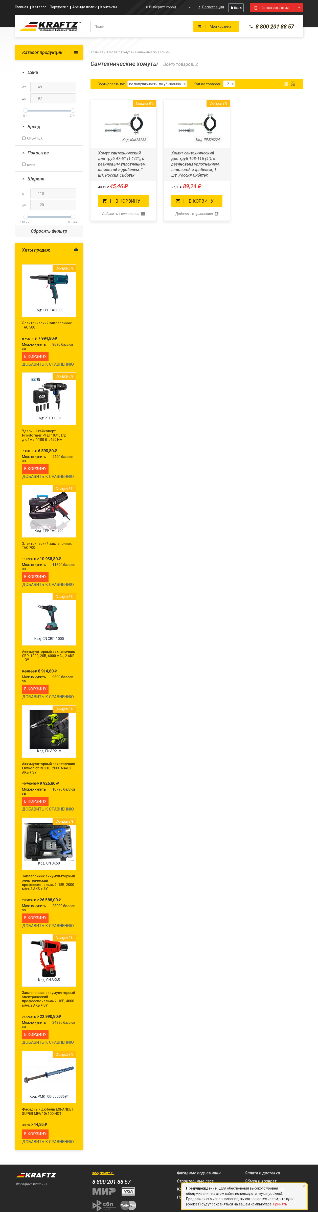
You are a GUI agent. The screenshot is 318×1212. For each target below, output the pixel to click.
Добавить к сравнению (48, 364)
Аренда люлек (84, 7)
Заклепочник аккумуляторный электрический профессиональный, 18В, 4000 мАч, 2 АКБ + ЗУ (48, 999)
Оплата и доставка (262, 1173)
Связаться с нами (275, 8)
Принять (280, 1204)
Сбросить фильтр (49, 231)
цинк (28, 165)
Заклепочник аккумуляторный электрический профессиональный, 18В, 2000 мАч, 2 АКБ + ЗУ (48, 882)
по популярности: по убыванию (157, 84)
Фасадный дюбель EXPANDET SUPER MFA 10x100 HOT (47, 1111)
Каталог (39, 7)
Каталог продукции (42, 52)
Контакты (108, 7)
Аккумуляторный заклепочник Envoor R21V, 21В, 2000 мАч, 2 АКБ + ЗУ (48, 768)
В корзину (35, 356)
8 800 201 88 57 (271, 26)
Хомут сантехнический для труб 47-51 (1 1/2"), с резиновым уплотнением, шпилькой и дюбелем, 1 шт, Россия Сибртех (122, 164)
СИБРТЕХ (32, 138)
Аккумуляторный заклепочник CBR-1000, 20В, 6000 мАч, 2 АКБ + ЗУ (48, 656)
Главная (22, 7)
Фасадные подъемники (199, 1173)
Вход (236, 8)
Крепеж (112, 52)
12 (229, 84)
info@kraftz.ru (103, 1173)
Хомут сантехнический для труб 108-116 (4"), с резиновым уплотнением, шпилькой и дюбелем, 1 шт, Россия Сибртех (195, 164)
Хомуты (126, 52)
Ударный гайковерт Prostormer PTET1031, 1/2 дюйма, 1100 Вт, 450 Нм (44, 435)
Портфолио (59, 7)
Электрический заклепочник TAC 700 (47, 546)
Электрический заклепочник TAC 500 (47, 325)
